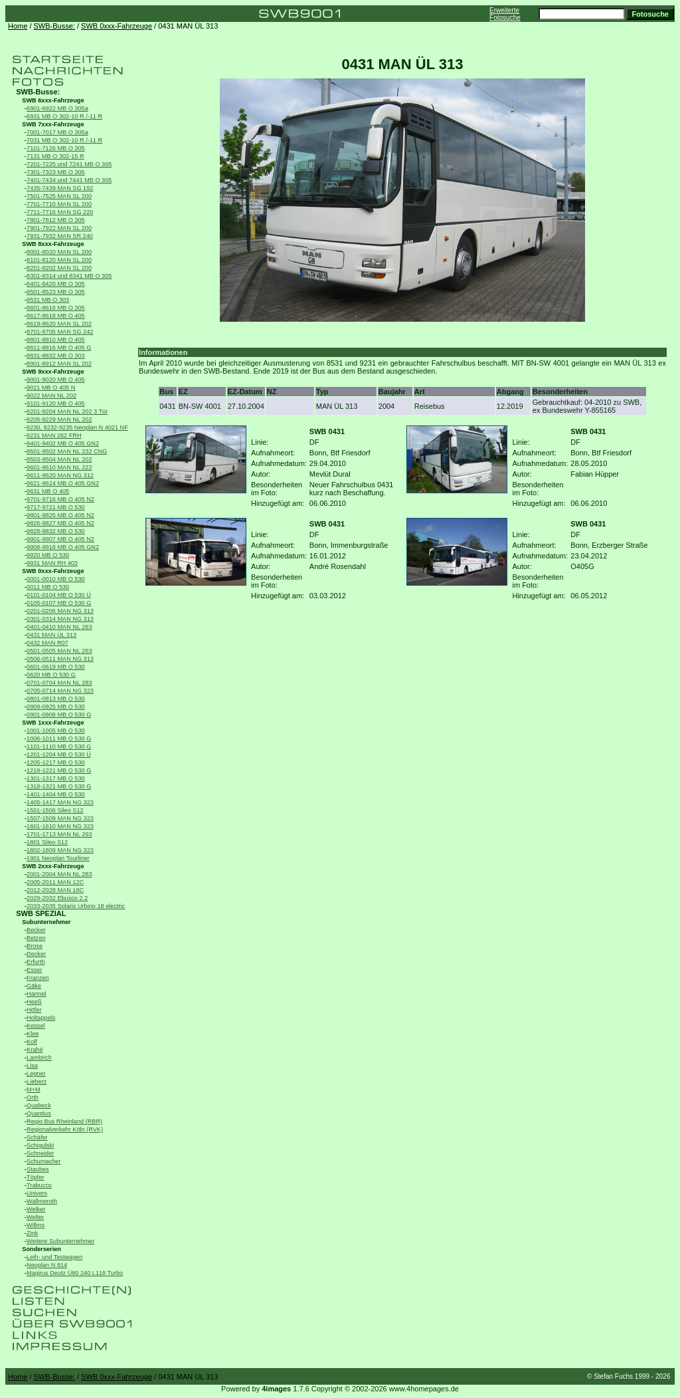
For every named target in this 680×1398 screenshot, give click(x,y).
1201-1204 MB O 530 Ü (59, 754)
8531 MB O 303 (48, 299)
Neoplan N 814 (47, 1265)
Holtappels (41, 1017)
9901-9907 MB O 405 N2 (60, 539)
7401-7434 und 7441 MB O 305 (69, 180)
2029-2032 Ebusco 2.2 (57, 898)
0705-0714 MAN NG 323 (60, 690)
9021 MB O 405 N (51, 387)
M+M (34, 1089)
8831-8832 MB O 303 (56, 355)
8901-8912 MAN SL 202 (59, 363)
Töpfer (35, 1177)
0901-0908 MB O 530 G (59, 714)
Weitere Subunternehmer (60, 1241)
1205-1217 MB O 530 (56, 762)
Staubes (38, 1169)
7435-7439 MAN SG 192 (60, 188)
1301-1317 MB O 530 (56, 778)
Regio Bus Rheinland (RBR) (64, 1121)
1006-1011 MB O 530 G (59, 738)
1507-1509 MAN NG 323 (60, 818)
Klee (33, 1033)
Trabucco (39, 1185)
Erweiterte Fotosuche (505, 14)
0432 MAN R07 (47, 643)
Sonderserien (41, 1249)
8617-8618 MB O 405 (56, 315)
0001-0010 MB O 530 (56, 579)
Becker (36, 930)
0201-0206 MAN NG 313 (60, 611)
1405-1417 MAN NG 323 (60, 802)
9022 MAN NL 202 (51, 395)
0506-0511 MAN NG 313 (60, 658)
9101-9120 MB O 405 (56, 403)
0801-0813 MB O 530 (56, 698)
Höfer (34, 1009)
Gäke (34, 986)
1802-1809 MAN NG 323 (60, 850)
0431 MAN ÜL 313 (51, 635)
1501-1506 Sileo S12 (55, 810)
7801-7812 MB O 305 (56, 220)
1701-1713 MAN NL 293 (59, 834)
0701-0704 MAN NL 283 (59, 682)
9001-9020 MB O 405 (56, 379)
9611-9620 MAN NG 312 (60, 475)
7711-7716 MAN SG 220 (60, 212)
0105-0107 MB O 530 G (59, 603)
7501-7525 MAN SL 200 (59, 196)
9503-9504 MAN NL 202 (59, 459)
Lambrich (39, 1057)
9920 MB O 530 (48, 555)
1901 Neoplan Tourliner (58, 858)
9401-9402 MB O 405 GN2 (63, 443)
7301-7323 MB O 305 (56, 172)
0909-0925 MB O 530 (56, 706)
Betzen (36, 938)
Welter (35, 1217)
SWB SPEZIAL (41, 913)
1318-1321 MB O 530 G (59, 786)
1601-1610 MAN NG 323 (60, 826)
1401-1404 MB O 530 (56, 794)
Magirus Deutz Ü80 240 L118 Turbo (75, 1273)
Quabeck (39, 1105)
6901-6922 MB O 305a (57, 108)
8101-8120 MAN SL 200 (59, 260)
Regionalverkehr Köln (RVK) (65, 1129)
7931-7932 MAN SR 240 (60, 236)
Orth (33, 1097)
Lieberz (36, 1081)
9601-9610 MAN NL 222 (59, 467)
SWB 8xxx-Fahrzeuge (53, 244)
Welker (36, 1209)
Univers (37, 1193)
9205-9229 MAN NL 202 (59, 419)
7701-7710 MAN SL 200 (59, 204)
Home (17, 26)
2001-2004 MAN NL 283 (59, 874)
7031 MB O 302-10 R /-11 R (64, 140)
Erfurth (35, 962)
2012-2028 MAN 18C (55, 890)
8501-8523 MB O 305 (56, 292)
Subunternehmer (46, 922)
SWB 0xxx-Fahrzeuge (116, 26)
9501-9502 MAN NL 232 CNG (67, 451)
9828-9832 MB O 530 (56, 531)
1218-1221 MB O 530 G (59, 770)
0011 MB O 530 (48, 587)
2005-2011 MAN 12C (55, 882)
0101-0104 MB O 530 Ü (59, 595)
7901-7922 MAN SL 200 (59, 228)
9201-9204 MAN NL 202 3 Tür (67, 411)
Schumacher (43, 1161)
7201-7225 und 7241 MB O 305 (69, 164)
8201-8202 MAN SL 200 (59, 268)
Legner (36, 1073)
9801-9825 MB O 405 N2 (60, 515)
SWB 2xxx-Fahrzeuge (53, 866)
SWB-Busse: (54, 26)
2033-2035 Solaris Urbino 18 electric (76, 906)
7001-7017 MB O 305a (57, 132)
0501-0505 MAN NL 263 (59, 650)
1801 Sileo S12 (47, 842)
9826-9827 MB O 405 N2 (60, 523)
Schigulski (40, 1145)
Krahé (34, 1049)
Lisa (32, 1065)
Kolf (32, 1041)
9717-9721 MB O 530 (56, 507)
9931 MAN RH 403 (52, 563)
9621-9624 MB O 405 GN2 (63, 483)
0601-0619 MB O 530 (56, 666)
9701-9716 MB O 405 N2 (60, 499)
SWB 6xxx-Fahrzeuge (53, 100)
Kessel (35, 1025)
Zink (32, 1233)
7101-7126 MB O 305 (56, 148)
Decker (36, 954)
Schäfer (37, 1137)
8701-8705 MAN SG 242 (60, 331)
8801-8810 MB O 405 (56, 339)
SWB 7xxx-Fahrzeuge (53, 124)
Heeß (34, 1001)
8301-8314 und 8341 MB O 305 (69, 276)
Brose (34, 946)
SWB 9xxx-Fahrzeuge (53, 371)
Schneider (40, 1153)
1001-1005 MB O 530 (56, 730)
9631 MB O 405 (48, 491)
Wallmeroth (42, 1201)
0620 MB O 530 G (51, 674)
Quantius (39, 1113)
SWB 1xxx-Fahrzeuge (53, 722)
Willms (35, 1225)
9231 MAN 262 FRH (54, 435)
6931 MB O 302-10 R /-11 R (64, 116)
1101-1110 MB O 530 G (59, 746)
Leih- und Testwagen (54, 1257)
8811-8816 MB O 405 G (59, 347)
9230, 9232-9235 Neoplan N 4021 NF (77, 427)
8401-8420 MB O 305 (56, 284)
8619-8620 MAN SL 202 (59, 323)
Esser (34, 970)
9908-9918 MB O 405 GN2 (63, 547)
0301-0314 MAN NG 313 (60, 619)
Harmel (36, 993)
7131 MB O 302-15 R (55, 156)
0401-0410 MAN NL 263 (59, 627)
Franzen (38, 978)
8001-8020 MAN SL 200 (59, 252)
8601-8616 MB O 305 (56, 307)
